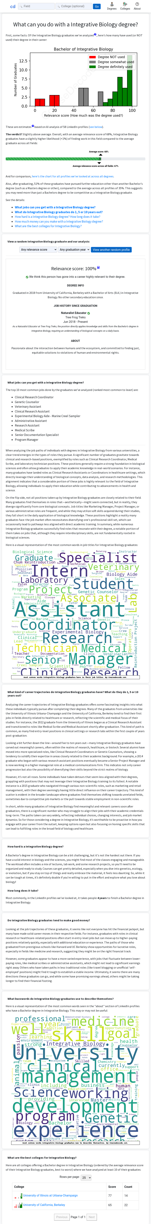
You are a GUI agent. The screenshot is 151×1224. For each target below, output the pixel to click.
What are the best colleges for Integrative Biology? (48, 226)
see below (96, 127)
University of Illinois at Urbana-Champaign (50, 1195)
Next (92, 1217)
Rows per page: (70, 1177)
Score (112, 1187)
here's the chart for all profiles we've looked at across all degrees (73, 176)
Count (128, 1187)
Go (97, 6)
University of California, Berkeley (44, 1205)
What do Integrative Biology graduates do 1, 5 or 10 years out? (59, 212)
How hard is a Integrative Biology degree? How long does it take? (57, 217)
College (19, 1187)
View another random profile (111, 250)
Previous (62, 1217)
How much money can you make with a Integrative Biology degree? (59, 221)
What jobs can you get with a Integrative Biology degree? (55, 207)
